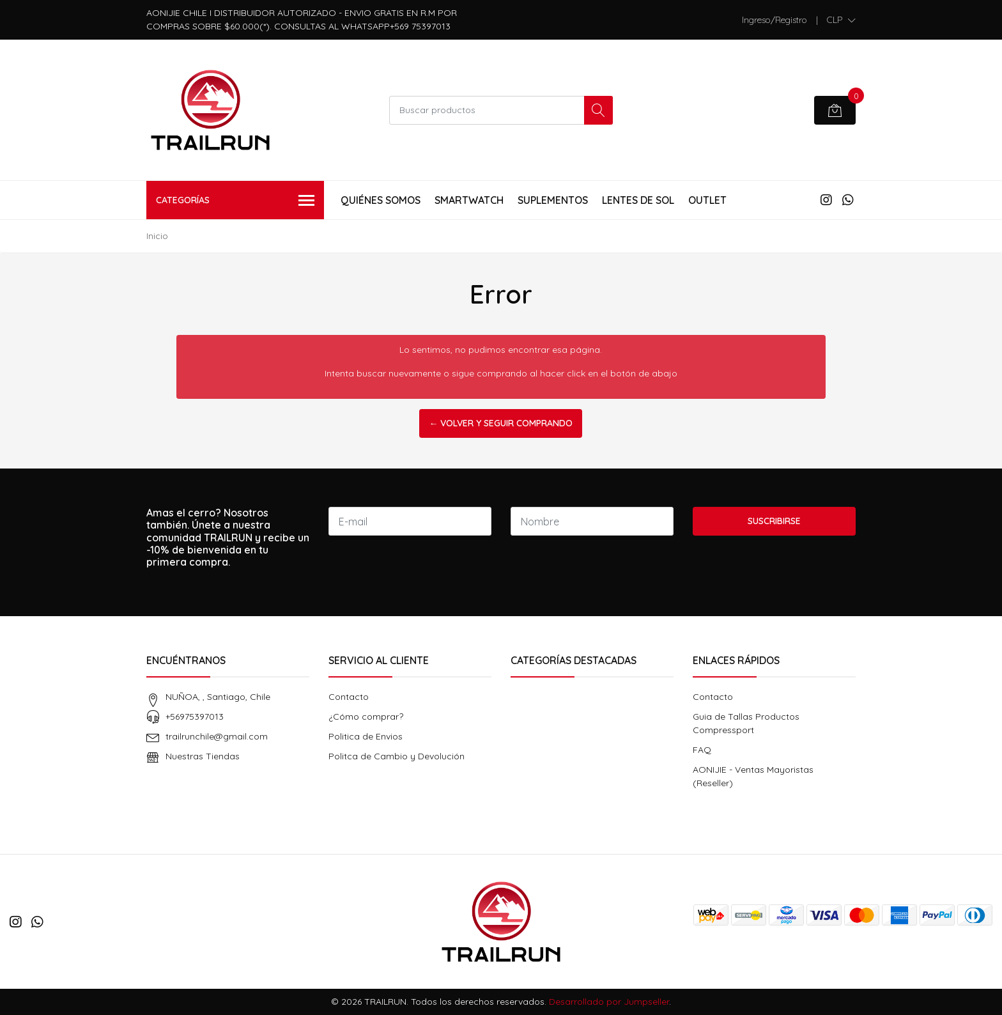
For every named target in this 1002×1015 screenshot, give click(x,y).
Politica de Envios (365, 736)
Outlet (707, 200)
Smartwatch (469, 200)
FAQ (702, 749)
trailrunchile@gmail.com (217, 736)
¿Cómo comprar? (365, 716)
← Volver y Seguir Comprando (501, 423)
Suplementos (553, 200)
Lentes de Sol (638, 200)
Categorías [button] (235, 201)
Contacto (348, 696)
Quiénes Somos (380, 200)
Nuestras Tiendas (203, 756)
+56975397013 (195, 716)
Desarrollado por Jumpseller (609, 1001)
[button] (841, 20)
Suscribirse (774, 521)
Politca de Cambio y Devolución (396, 756)
